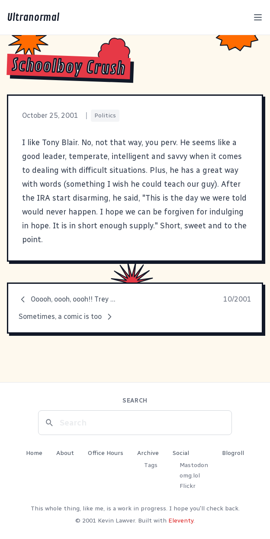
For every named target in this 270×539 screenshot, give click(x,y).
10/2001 (237, 299)
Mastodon (194, 465)
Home (34, 453)
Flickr (188, 486)
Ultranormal (33, 17)
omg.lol (190, 475)
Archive (148, 453)
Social (181, 453)
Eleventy (180, 520)
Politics (105, 115)
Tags (151, 465)
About (65, 453)
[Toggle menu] (258, 17)
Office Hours (105, 453)
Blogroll (233, 453)
